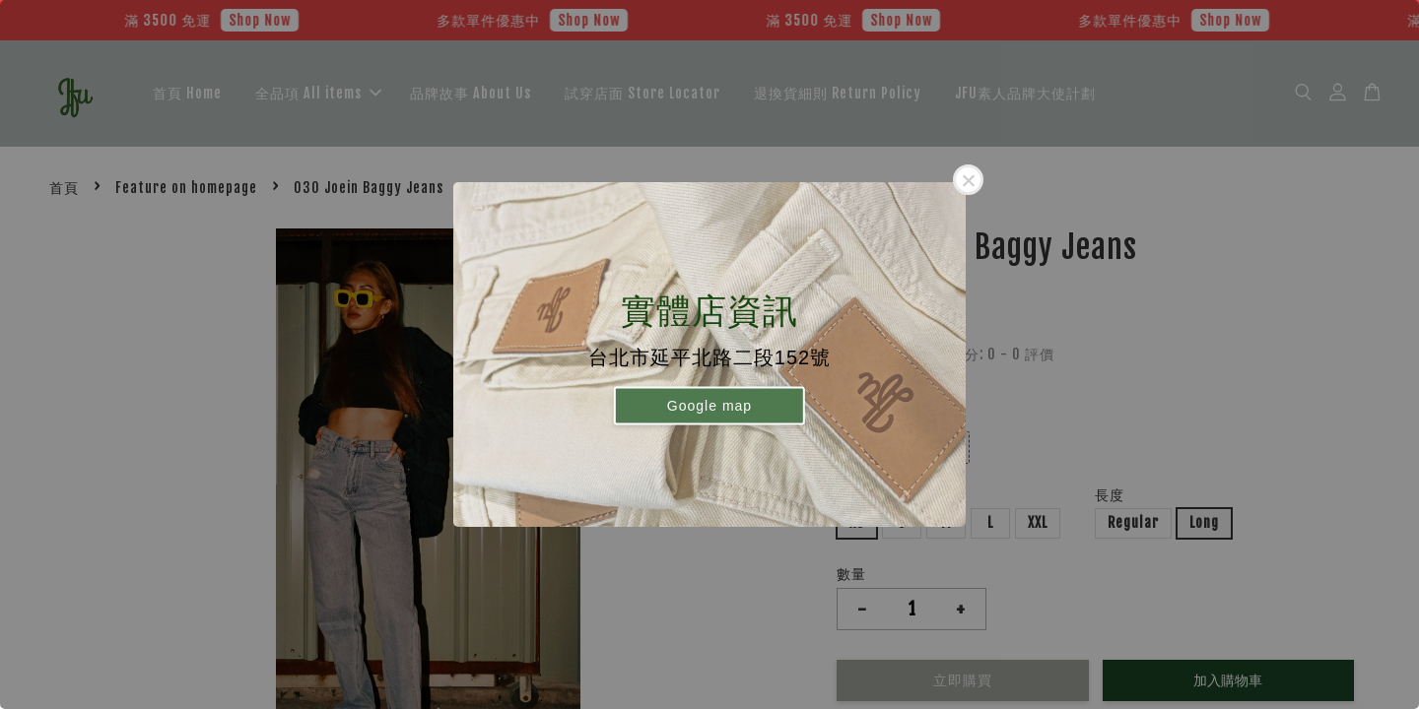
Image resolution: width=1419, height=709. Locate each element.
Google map (709, 405)
